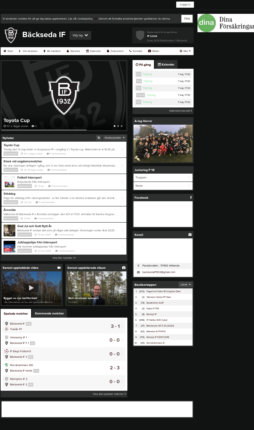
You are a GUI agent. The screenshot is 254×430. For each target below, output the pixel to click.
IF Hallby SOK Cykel (156, 320)
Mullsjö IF (151, 314)
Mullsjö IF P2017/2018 (157, 337)
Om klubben (28, 51)
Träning (147, 74)
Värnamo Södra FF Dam (158, 297)
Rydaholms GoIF (155, 302)
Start (8, 51)
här (95, 19)
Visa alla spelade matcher (109, 394)
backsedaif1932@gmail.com (158, 272)
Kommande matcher (49, 313)
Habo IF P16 (152, 308)
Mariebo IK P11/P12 (156, 331)
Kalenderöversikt (180, 111)
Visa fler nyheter (64, 258)
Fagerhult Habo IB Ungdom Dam (163, 291)
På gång (143, 65)
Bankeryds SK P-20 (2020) (160, 325)
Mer (185, 51)
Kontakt (135, 51)
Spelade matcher (16, 314)
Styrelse (73, 51)
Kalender (93, 51)
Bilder (153, 51)
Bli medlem (52, 51)
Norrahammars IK (155, 342)
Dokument (115, 51)
